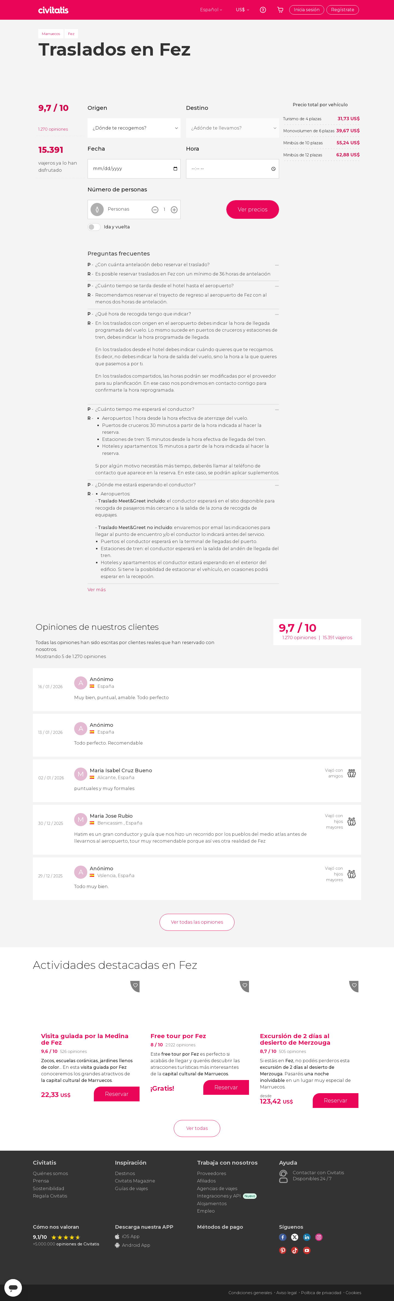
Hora (192, 148)
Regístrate (342, 9)
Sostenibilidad (48, 1188)
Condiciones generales (250, 1292)
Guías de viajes (131, 1188)
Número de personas (117, 189)
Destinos (125, 1173)
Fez (71, 33)
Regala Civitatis (50, 1196)
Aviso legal (286, 1292)
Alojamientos (212, 1203)
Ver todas (197, 1128)
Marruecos (51, 33)
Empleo (206, 1211)
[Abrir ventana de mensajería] (13, 1288)
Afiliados (206, 1181)
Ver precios (253, 209)
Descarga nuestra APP (144, 1227)
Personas (118, 209)
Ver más (97, 589)
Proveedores (211, 1173)
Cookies (353, 1292)
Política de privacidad (321, 1292)
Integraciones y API (219, 1196)
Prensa (41, 1181)
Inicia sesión (307, 9)
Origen (97, 108)
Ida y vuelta (117, 226)
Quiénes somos (50, 1173)
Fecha (96, 148)
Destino (197, 108)
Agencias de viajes (217, 1188)
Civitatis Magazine (135, 1181)
